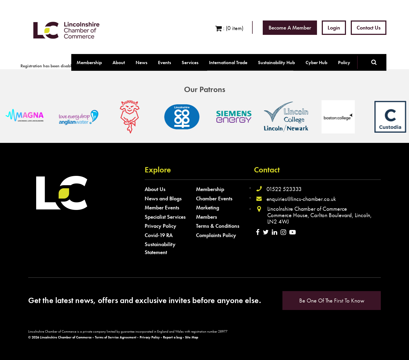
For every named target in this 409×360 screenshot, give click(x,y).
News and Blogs (163, 198)
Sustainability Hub (276, 62)
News (141, 62)
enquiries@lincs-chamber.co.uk (301, 199)
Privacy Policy (160, 225)
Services (190, 62)
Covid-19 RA (159, 235)
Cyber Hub (316, 62)
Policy (344, 62)
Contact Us (369, 27)
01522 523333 (284, 189)
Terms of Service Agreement (115, 337)
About (118, 62)
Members (206, 216)
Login (334, 27)
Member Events (162, 207)
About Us (155, 189)
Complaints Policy (216, 235)
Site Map (191, 337)
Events (164, 62)
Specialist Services (165, 216)
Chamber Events (214, 198)
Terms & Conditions (217, 225)
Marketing (207, 207)
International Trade (228, 62)
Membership (89, 62)
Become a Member (290, 27)
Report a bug (172, 337)
